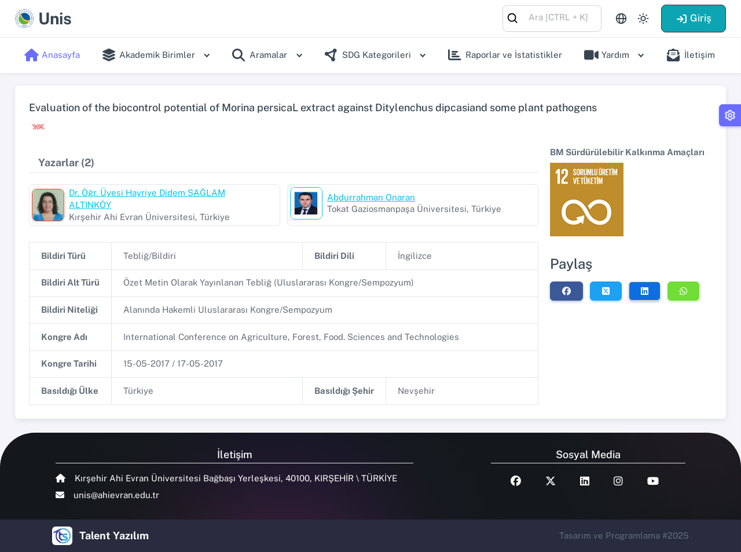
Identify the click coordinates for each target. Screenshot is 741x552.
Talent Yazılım (114, 535)
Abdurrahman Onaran (371, 197)
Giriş (693, 18)
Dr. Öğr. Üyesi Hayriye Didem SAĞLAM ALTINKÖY (147, 199)
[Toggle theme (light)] (643, 18)
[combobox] (552, 17)
